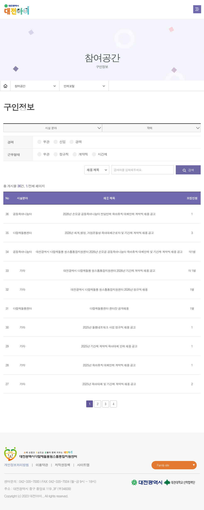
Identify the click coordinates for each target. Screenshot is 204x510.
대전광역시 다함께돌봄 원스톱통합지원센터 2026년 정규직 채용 (109, 289)
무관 (43, 142)
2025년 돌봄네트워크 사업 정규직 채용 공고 (109, 327)
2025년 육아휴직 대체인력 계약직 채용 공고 (109, 365)
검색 (188, 170)
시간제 (99, 154)
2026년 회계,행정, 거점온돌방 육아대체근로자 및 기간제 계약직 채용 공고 (109, 233)
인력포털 (69, 86)
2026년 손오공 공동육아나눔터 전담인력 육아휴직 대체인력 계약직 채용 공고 (109, 214)
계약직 (80, 154)
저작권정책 (62, 464)
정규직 (61, 154)
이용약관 (42, 464)
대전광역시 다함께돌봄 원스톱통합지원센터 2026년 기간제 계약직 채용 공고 (109, 270)
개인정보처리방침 (16, 464)
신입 (59, 142)
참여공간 (20, 86)
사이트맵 (83, 464)
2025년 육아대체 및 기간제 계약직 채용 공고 (109, 384)
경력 (75, 142)
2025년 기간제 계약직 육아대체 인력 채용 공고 (109, 346)
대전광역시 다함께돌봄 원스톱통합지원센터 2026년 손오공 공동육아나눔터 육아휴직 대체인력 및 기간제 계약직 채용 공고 (109, 252)
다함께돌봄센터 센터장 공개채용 (109, 308)
